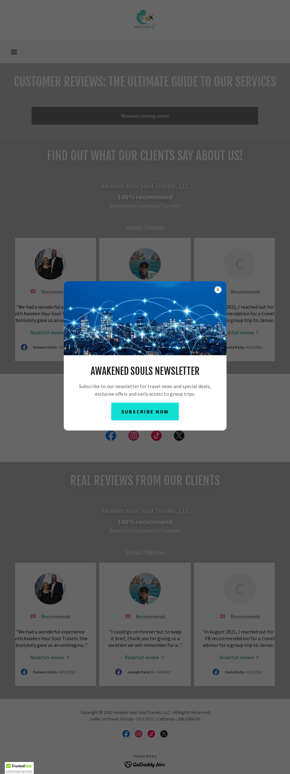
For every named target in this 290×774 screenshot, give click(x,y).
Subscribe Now (145, 411)
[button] (19, 768)
